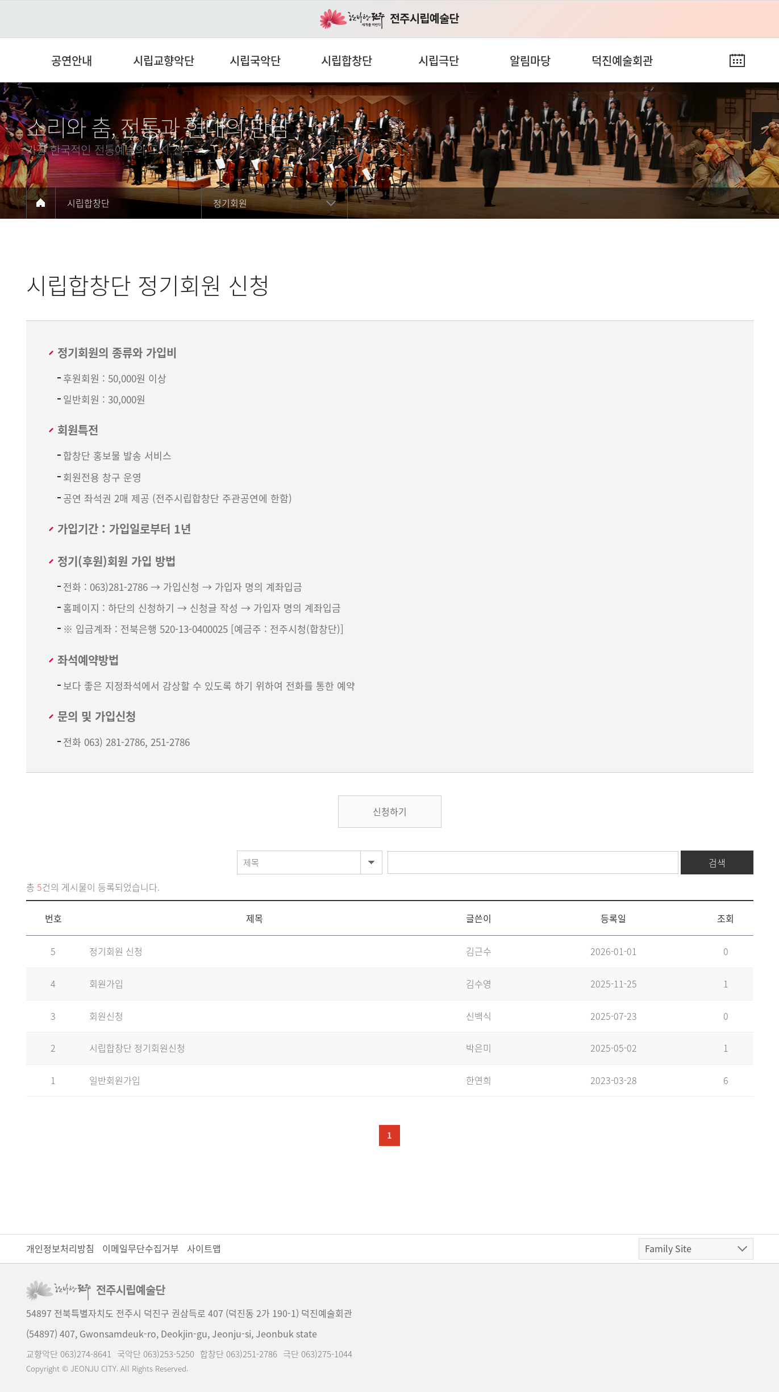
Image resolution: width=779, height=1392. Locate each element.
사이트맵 (204, 1248)
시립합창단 (346, 60)
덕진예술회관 (622, 60)
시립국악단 (255, 60)
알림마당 (530, 60)
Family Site (668, 1248)
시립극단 (438, 60)
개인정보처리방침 (60, 1248)
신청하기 (390, 811)
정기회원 (230, 203)
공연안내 (71, 60)
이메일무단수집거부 (140, 1248)
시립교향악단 (163, 60)
